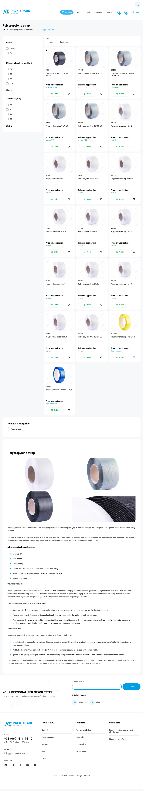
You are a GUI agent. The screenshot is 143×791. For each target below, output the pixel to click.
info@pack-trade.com (15, 755)
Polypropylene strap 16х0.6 (121, 285)
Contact (100, 12)
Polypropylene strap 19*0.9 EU (90, 126)
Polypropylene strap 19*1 (88, 232)
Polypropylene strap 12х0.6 (121, 126)
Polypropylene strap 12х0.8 (56, 338)
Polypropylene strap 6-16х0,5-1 (123, 338)
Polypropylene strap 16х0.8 (89, 285)
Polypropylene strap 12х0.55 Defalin (57, 74)
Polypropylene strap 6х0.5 (56, 232)
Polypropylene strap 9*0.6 (56, 179)
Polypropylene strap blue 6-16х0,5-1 (59, 392)
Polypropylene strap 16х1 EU (57, 126)
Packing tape (16, 431)
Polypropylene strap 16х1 (55, 285)
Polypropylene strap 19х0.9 (121, 232)
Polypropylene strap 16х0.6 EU (90, 73)
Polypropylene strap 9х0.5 (88, 179)
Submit (131, 689)
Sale (79, 12)
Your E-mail (77, 684)
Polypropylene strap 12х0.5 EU (90, 338)
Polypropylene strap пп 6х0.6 (122, 179)
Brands (89, 12)
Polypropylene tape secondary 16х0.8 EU (122, 74)
